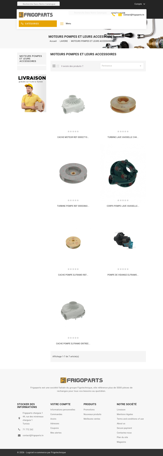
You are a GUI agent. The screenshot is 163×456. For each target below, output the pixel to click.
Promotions (89, 410)
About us (121, 423)
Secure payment (124, 428)
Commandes (56, 414)
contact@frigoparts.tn (133, 15)
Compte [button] (140, 4)
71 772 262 (28, 429)
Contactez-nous (124, 433)
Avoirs (53, 419)
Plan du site (122, 437)
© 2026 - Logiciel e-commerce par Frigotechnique (41, 452)
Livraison (121, 410)
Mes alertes (56, 433)
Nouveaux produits (92, 414)
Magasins (121, 442)
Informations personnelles (62, 410)
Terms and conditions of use (130, 419)
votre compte (60, 404)
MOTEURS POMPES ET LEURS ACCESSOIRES (31, 58)
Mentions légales (125, 414)
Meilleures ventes (92, 419)
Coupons (54, 428)
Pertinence (122, 66)
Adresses (54, 423)
